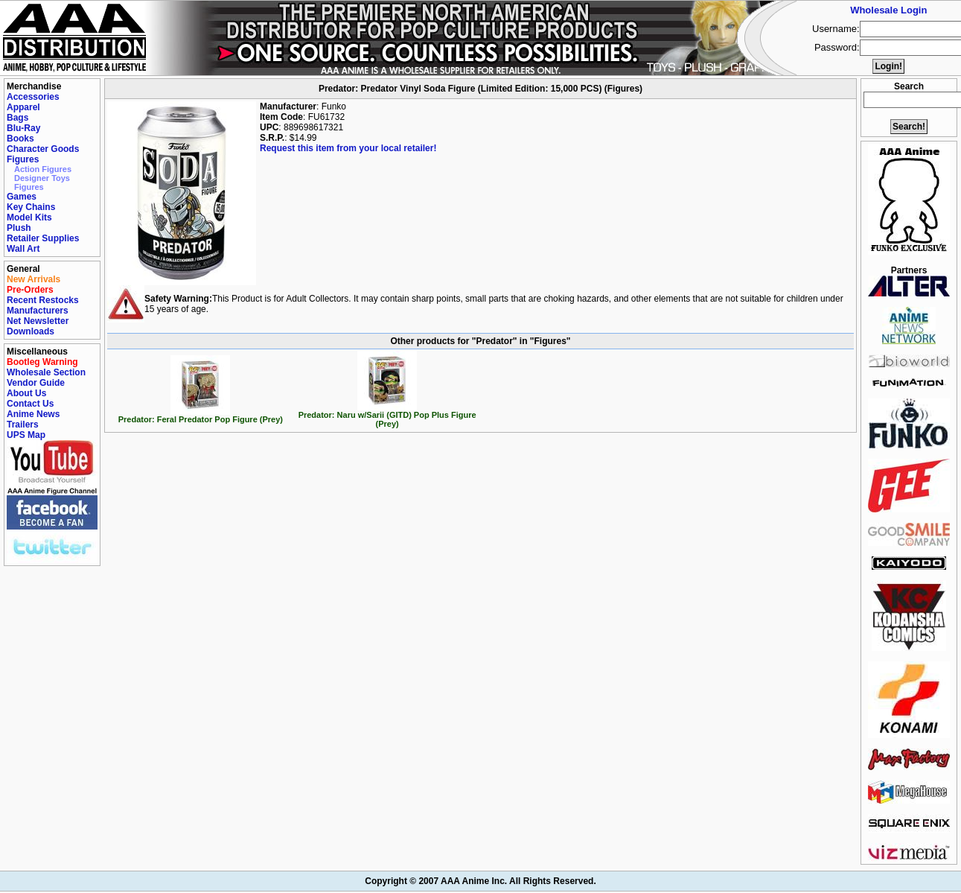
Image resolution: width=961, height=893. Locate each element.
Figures (23, 159)
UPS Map (26, 435)
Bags (17, 117)
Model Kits (29, 217)
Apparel (23, 107)
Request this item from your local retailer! (348, 148)
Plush (19, 228)
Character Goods (43, 149)
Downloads (30, 331)
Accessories (33, 97)
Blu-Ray (23, 128)
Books (20, 138)
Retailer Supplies (43, 238)
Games (21, 196)
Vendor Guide (36, 383)
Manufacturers (37, 310)
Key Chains (31, 207)
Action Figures (42, 169)
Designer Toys (42, 178)
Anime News (33, 414)
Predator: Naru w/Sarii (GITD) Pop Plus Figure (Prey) (387, 415)
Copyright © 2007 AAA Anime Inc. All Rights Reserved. (480, 881)
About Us (26, 393)
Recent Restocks (43, 300)
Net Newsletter (37, 321)
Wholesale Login (888, 10)
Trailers (23, 424)
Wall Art (23, 249)
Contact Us (30, 403)
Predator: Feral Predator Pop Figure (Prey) (200, 415)
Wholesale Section (46, 372)
